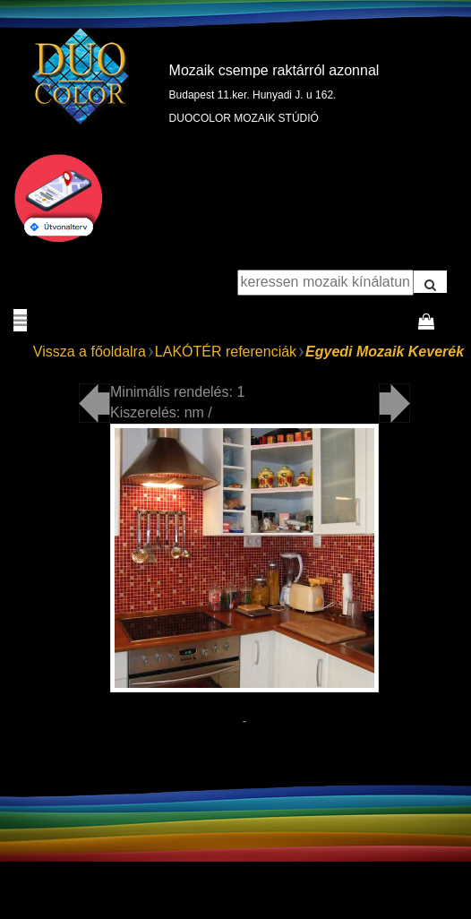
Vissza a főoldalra (89, 351)
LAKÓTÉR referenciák (225, 351)
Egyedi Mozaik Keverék (384, 351)
